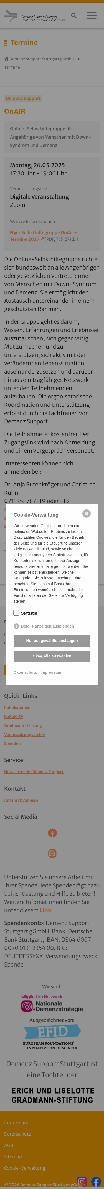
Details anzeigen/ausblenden (47, 626)
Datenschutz (25, 672)
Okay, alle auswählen (52, 656)
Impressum (50, 672)
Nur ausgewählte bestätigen (52, 640)
